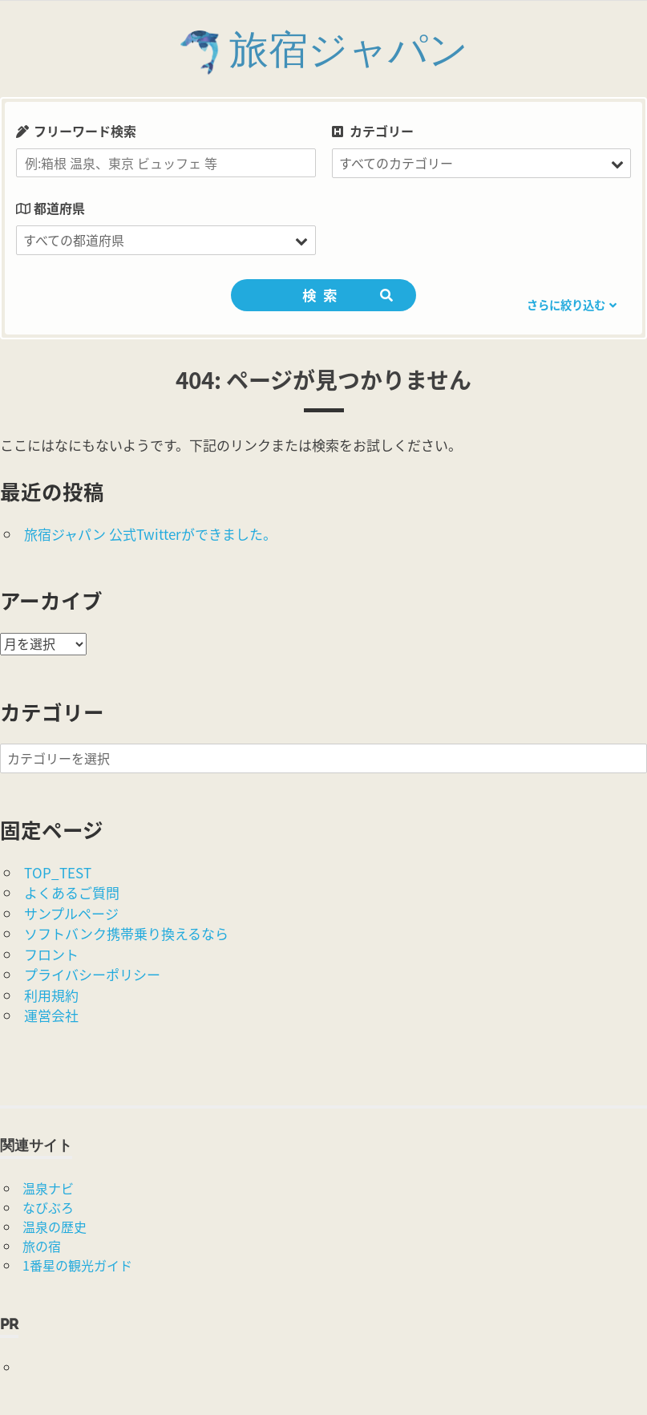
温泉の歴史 (54, 1226)
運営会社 (51, 1015)
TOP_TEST (57, 872)
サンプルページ (71, 913)
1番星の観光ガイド (77, 1265)
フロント (51, 954)
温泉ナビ (48, 1188)
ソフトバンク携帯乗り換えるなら (126, 933)
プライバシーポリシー (92, 974)
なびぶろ (48, 1207)
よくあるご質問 (71, 892)
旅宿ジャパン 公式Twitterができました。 (150, 534)
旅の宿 (41, 1245)
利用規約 (51, 995)
